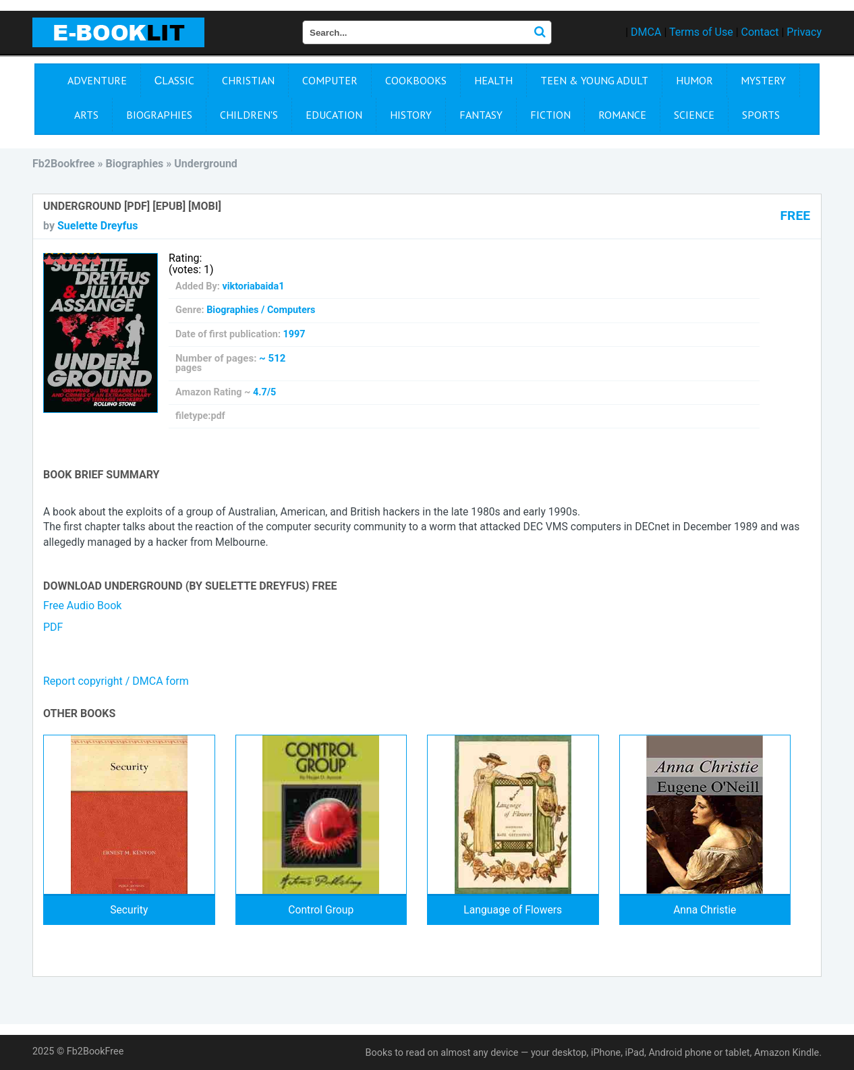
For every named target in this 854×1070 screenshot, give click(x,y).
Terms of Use (701, 32)
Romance (622, 114)
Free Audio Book (82, 605)
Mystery (763, 80)
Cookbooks (416, 80)
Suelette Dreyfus (97, 225)
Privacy (804, 32)
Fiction (550, 114)
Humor (694, 80)
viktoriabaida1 (253, 286)
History (411, 114)
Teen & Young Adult (594, 80)
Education (334, 114)
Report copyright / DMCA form (116, 681)
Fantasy (481, 114)
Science (694, 114)
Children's (249, 114)
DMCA (646, 32)
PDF (53, 627)
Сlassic (174, 80)
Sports (761, 114)
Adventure (97, 80)
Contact (760, 32)
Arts (86, 114)
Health (493, 80)
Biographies (159, 114)
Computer (330, 80)
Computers (291, 310)
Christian (248, 80)
